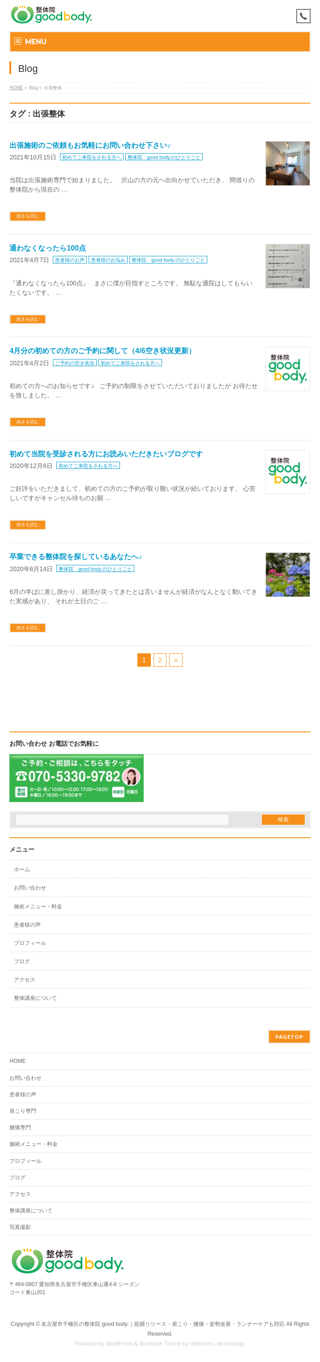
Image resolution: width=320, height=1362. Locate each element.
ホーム (22, 869)
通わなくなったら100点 (47, 248)
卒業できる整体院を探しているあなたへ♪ (75, 556)
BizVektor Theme (160, 1344)
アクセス (24, 980)
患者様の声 (27, 925)
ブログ (22, 961)
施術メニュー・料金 (38, 906)
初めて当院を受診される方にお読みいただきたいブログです (106, 454)
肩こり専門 (22, 1111)
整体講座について (35, 998)
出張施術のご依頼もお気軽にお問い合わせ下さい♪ (90, 145)
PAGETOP (289, 1037)
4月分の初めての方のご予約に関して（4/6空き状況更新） (102, 351)
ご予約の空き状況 (74, 363)
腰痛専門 (20, 1127)
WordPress (119, 1344)
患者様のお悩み (108, 260)
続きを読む (28, 215)
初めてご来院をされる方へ (91, 157)
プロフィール (30, 943)
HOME (16, 87)
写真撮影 (20, 1227)
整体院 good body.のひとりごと (164, 157)
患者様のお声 (70, 260)
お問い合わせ (30, 888)
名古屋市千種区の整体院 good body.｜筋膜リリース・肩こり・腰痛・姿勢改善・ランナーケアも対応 (162, 1324)
